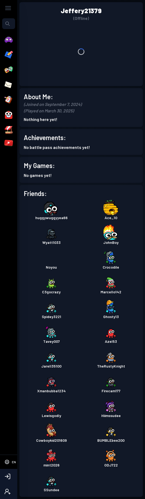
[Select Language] (10, 462)
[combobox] (8, 23)
